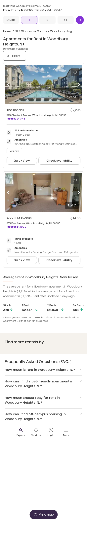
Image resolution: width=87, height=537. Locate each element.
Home (7, 31)
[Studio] (11, 20)
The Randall (15, 110)
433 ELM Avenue (19, 218)
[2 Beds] (47, 20)
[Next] (80, 20)
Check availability (59, 160)
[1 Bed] (29, 20)
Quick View (22, 160)
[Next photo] (79, 84)
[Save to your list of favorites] (75, 72)
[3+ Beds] (65, 20)
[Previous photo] (8, 84)
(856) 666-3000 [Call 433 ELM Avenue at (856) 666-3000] (16, 226)
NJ (16, 31)
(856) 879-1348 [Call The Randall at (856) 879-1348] (16, 118)
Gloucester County (34, 31)
